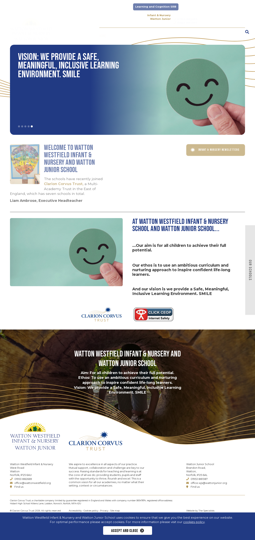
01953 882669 (21, 478)
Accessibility (75, 510)
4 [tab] (29, 126)
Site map (115, 510)
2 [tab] (22, 126)
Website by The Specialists (200, 510)
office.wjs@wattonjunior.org (206, 482)
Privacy (104, 510)
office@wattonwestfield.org (30, 482)
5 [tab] (32, 126)
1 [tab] (19, 126)
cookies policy (194, 522)
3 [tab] (25, 126)
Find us (16, 486)
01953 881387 (197, 478)
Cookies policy (91, 510)
